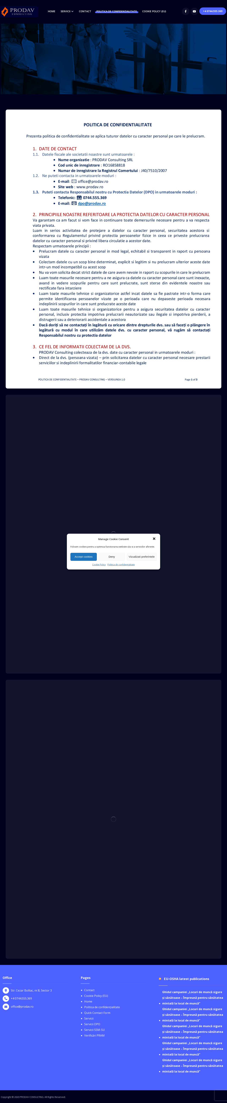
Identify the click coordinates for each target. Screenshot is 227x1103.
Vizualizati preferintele (142, 556)
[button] (154, 539)
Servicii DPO (92, 1024)
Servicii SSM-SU (94, 1030)
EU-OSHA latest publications (186, 979)
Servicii (88, 1018)
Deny (112, 556)
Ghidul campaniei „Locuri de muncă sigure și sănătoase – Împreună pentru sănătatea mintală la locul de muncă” (192, 997)
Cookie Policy (99, 564)
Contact (89, 990)
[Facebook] (185, 11)
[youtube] (194, 11)
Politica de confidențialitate (121, 564)
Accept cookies (84, 556)
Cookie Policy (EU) (96, 996)
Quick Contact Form (97, 1013)
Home (88, 1001)
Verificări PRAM (94, 1035)
